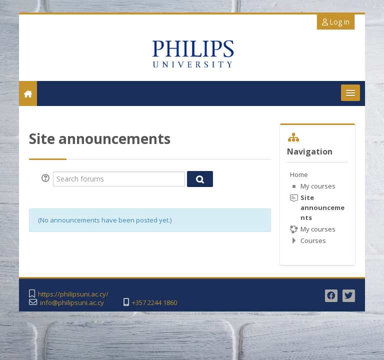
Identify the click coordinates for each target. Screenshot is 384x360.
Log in (336, 21)
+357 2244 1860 (154, 302)
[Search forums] (119, 179)
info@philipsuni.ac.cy (72, 302)
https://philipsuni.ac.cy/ (73, 294)
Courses (313, 240)
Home (299, 174)
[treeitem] (317, 208)
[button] (47, 179)
